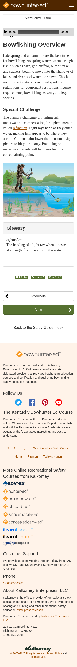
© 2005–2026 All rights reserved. (28, 653)
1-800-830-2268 (13, 583)
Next (38, 310)
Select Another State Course (51, 448)
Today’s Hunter (52, 456)
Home (18, 456)
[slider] (38, 32)
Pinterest (45, 402)
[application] (38, 32)
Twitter (18, 402)
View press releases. (30, 610)
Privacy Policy (54, 653)
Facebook (32, 402)
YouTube (58, 402)
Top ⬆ (11, 448)
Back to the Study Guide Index (38, 327)
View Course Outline (38, 18)
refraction (20, 128)
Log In (24, 448)
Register (33, 456)
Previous (38, 296)
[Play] (6, 31)
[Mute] (11, 36)
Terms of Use (38, 656)
